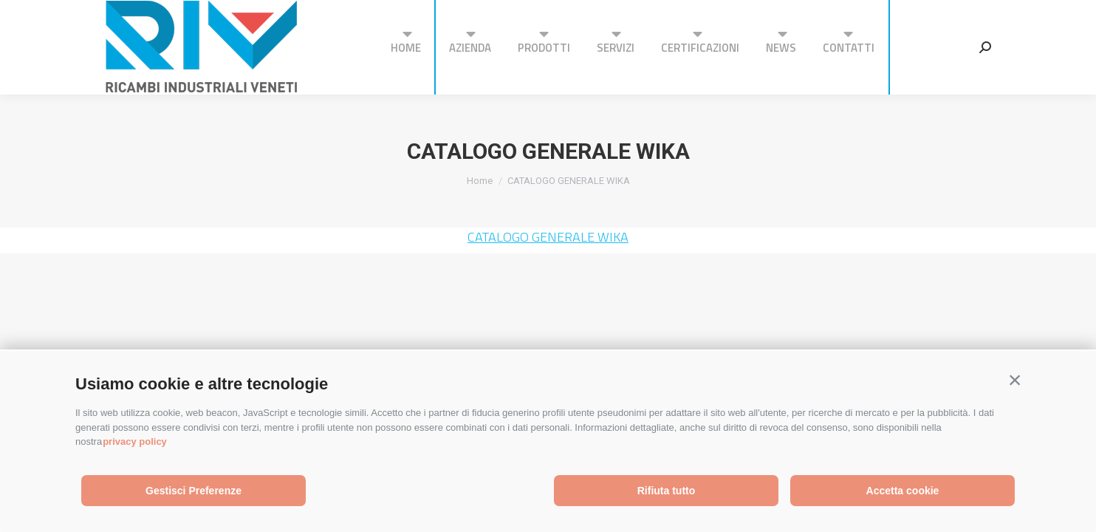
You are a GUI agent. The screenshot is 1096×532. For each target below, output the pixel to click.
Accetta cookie (902, 491)
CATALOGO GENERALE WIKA (548, 237)
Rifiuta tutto (666, 491)
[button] (1015, 380)
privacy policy (135, 441)
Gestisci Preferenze (193, 491)
